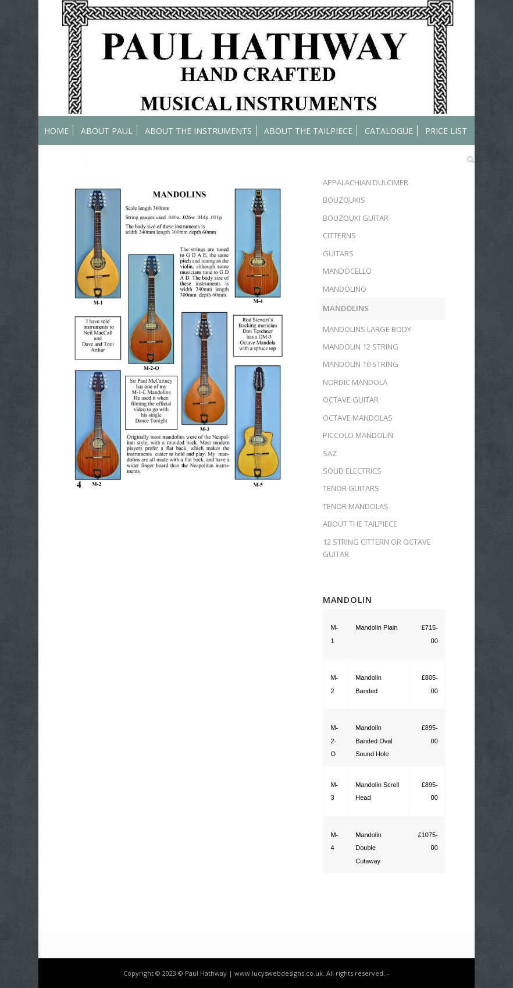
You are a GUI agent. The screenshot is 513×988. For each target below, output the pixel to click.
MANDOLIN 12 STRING (360, 346)
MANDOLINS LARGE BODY (367, 329)
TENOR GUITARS (351, 488)
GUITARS (338, 253)
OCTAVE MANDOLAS (358, 417)
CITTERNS (339, 235)
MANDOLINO (344, 289)
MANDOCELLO (347, 271)
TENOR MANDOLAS (356, 506)
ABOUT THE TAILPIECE (360, 523)
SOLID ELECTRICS (352, 470)
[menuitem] (56, 130)
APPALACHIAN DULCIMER (365, 182)
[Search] (468, 159)
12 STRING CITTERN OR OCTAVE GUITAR (377, 548)
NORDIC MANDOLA (355, 382)
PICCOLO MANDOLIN (358, 435)
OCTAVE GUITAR (351, 399)
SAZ (330, 453)
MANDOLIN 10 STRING (360, 364)
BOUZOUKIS (344, 200)
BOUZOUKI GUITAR (356, 218)
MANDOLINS (346, 308)
